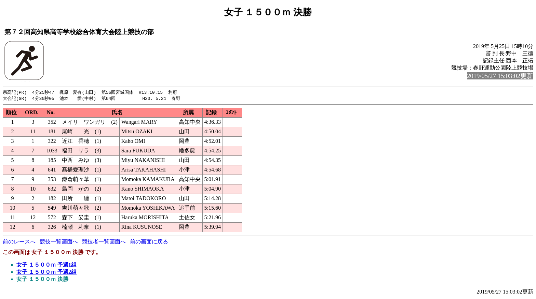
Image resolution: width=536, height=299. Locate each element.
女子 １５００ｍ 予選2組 (46, 272)
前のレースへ (19, 242)
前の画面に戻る (149, 242)
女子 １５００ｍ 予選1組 (46, 265)
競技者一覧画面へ (104, 242)
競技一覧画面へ (59, 242)
